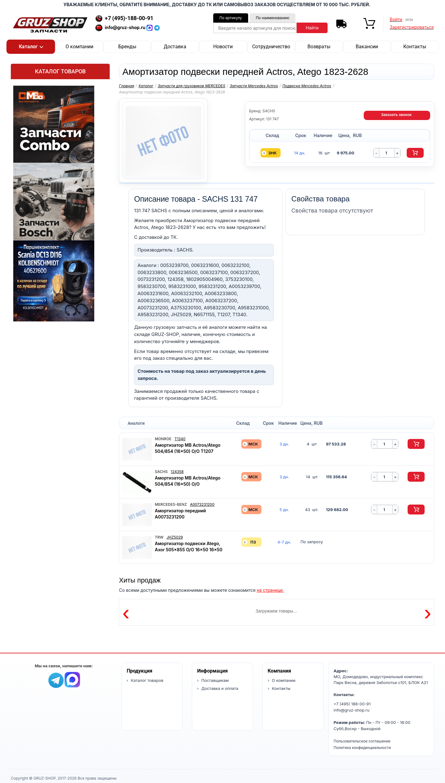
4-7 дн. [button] (284, 542)
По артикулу (230, 17)
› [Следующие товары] (427, 612)
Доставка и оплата (219, 688)
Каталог (145, 86)
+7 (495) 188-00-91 (352, 703)
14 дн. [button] (299, 153)
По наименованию (273, 17)
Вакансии (367, 46)
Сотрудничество (271, 46)
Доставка (175, 46)
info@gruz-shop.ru (352, 710)
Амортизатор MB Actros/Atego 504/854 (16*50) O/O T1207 (187, 448)
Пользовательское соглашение (362, 741)
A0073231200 (202, 504)
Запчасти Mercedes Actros (254, 86)
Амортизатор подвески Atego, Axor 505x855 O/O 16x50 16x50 (188, 546)
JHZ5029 (175, 537)
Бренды (127, 46)
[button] (30, 47)
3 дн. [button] (284, 444)
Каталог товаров (60, 71)
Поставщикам (214, 680)
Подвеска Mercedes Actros (306, 86)
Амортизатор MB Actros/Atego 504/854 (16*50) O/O (187, 481)
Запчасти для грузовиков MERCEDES (191, 86)
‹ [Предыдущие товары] (125, 612)
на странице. (270, 590)
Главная (126, 86)
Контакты (414, 46)
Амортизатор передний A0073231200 (180, 513)
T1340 (180, 439)
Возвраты (318, 46)
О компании (79, 46)
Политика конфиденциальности (362, 747)
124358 (177, 471)
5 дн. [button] (284, 510)
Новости (223, 46)
